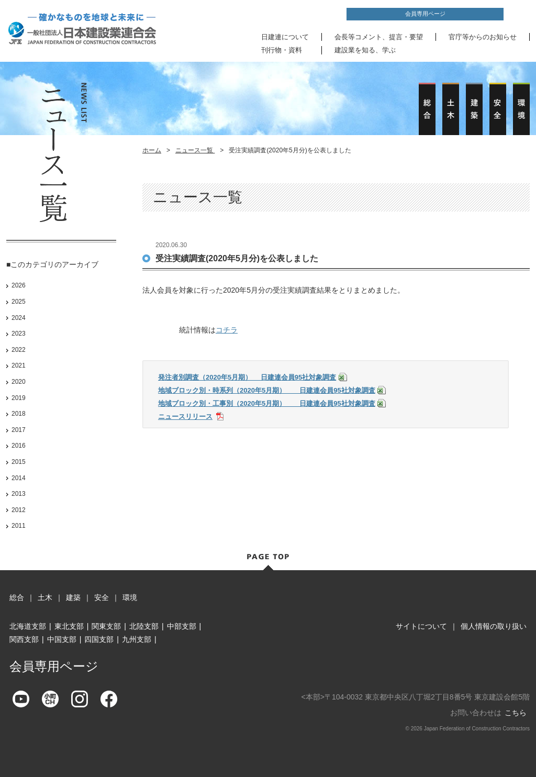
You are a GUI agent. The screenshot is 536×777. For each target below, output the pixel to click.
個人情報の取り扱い (494, 626)
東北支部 (69, 626)
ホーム (151, 150)
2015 (19, 461)
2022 (19, 349)
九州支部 (136, 639)
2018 (19, 413)
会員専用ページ (425, 13)
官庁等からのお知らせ (483, 37)
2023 (19, 333)
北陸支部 (144, 626)
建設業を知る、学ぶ (365, 50)
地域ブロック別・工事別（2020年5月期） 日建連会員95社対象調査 (266, 403)
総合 (16, 597)
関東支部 (106, 626)
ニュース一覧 (195, 150)
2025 (19, 301)
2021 (19, 365)
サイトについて (421, 626)
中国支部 (61, 639)
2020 (19, 381)
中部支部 (181, 626)
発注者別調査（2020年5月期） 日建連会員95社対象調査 (247, 377)
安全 (101, 597)
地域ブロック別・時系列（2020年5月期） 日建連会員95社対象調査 (266, 390)
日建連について (285, 37)
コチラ (227, 330)
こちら (516, 712)
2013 (19, 493)
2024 (19, 317)
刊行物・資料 (281, 50)
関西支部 (24, 639)
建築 (73, 597)
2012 (19, 510)
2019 (19, 398)
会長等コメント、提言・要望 (378, 37)
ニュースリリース (185, 416)
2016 (19, 445)
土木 (45, 597)
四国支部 (99, 639)
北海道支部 (27, 626)
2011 (19, 525)
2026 (19, 285)
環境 (129, 597)
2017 (19, 430)
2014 (19, 478)
